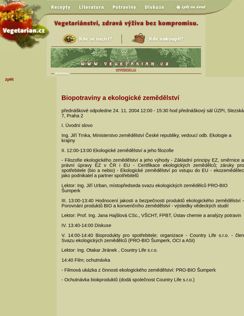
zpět (9, 79)
